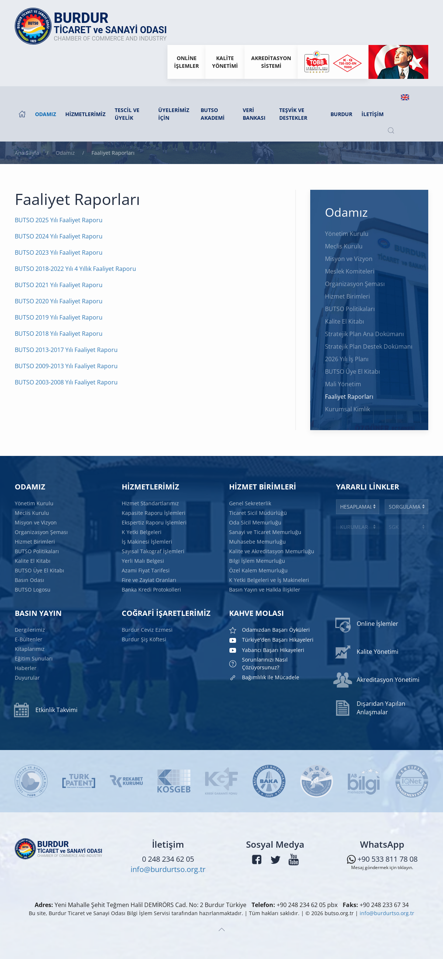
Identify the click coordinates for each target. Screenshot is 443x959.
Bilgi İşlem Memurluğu (258, 560)
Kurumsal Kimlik (347, 409)
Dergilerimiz (30, 630)
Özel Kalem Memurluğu (259, 569)
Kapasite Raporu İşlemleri (154, 513)
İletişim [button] (372, 114)
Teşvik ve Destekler (293, 114)
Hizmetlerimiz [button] (85, 114)
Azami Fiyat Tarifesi (147, 569)
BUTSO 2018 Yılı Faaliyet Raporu (59, 333)
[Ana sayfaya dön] (95, 26)
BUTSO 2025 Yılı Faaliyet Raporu (59, 220)
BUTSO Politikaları (350, 309)
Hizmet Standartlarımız (151, 504)
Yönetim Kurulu (346, 234)
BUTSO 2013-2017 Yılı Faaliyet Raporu (66, 350)
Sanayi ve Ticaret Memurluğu (265, 532)
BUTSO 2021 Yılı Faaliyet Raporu (59, 285)
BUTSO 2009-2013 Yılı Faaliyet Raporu (66, 366)
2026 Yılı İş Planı (346, 359)
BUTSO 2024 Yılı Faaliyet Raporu (59, 236)
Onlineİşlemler (186, 62)
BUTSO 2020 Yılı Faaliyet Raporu (59, 301)
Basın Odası (30, 578)
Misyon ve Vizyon (349, 259)
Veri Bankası (254, 114)
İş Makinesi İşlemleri (148, 541)
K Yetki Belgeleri (143, 532)
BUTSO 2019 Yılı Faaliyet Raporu (59, 317)
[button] (391, 130)
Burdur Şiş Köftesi (145, 638)
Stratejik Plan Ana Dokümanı (364, 334)
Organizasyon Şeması (355, 284)
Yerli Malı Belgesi (144, 560)
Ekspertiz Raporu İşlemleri (155, 523)
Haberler (26, 667)
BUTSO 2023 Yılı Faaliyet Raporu (59, 252)
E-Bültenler (29, 639)
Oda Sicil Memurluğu (256, 523)
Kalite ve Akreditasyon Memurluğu (272, 550)
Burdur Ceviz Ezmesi (148, 629)
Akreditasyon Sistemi (271, 62)
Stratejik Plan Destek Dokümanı (368, 346)
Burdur (341, 114)
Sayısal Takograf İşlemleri (154, 550)
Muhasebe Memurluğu (258, 541)
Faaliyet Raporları (349, 397)
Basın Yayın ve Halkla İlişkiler (265, 588)
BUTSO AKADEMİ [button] (213, 114)
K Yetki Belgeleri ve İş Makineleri (269, 578)
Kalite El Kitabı (344, 321)
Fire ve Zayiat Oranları (150, 578)
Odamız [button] (45, 114)
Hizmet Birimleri (347, 296)
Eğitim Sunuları (34, 658)
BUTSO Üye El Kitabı (352, 371)
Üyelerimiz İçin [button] (173, 114)
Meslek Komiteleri (349, 271)
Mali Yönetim (343, 384)
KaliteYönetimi (225, 62)
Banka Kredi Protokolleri (152, 588)
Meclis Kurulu (344, 246)
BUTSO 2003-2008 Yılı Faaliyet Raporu (66, 382)
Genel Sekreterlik (251, 504)
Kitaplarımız (30, 648)
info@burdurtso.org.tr (168, 871)
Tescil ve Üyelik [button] (127, 114)
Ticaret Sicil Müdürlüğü (258, 513)
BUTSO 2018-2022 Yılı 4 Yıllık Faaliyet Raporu (75, 269)
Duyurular (28, 676)
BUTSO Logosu (33, 588)
